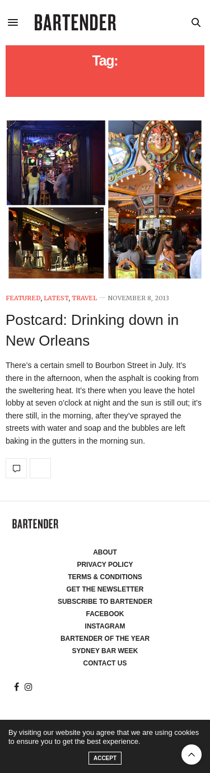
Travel (84, 298)
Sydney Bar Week (105, 651)
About (105, 552)
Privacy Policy (105, 565)
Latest (56, 298)
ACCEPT (105, 758)
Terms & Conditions (105, 577)
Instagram (105, 626)
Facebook (105, 614)
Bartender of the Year (105, 638)
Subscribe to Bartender (105, 602)
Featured (23, 298)
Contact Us (105, 663)
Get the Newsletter (105, 589)
